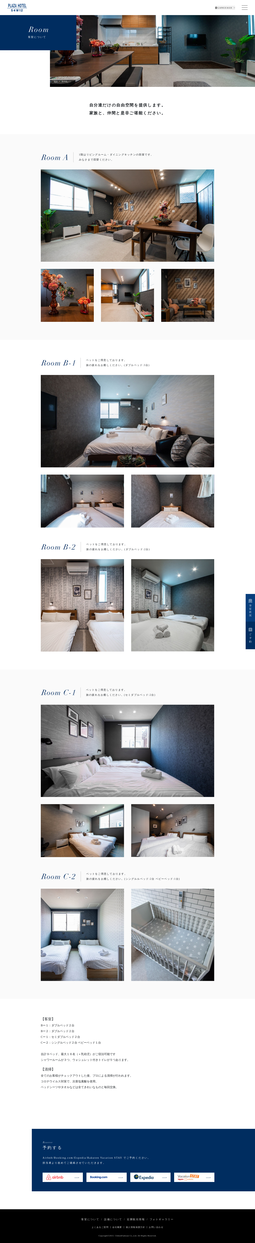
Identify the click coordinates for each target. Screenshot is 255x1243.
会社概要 (117, 1227)
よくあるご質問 (100, 1227)
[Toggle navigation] (245, 7)
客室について (90, 1219)
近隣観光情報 (136, 1219)
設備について (113, 1219)
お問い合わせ (156, 1227)
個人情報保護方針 (135, 1227)
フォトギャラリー (162, 1219)
